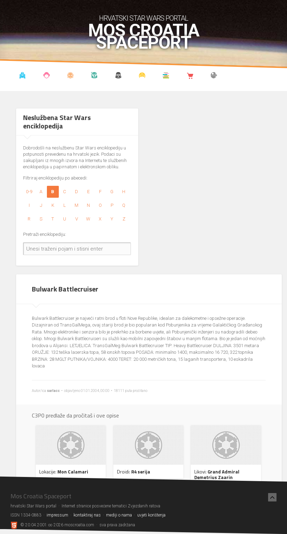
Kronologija (94, 76)
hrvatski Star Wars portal (143, 18)
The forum (214, 76)
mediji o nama (119, 515)
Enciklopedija (70, 76)
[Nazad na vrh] (272, 497)
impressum (57, 515)
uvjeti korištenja (151, 515)
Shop (190, 76)
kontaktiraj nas (87, 515)
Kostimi (142, 76)
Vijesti (22, 76)
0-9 (29, 191)
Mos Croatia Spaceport (143, 36)
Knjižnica (166, 76)
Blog (46, 76)
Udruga (118, 76)
